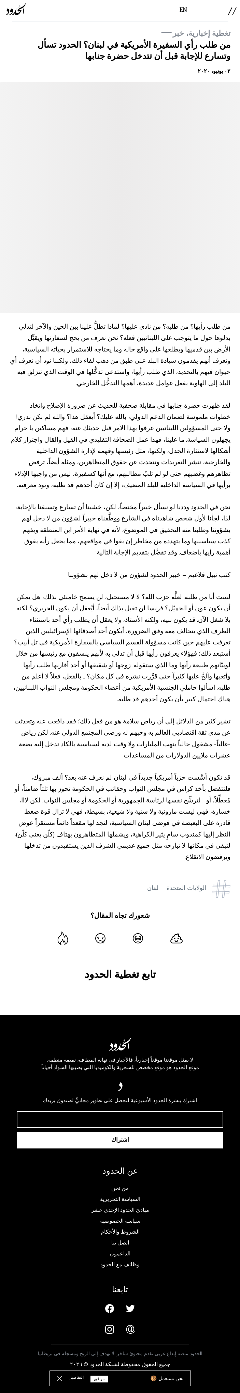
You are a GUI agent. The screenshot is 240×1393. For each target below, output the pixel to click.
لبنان (152, 888)
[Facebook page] (109, 1308)
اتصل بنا (120, 1242)
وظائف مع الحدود (120, 1264)
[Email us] (130, 1329)
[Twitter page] (130, 1308)
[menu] (232, 11)
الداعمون (120, 1253)
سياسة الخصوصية (120, 1221)
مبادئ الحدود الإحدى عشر (120, 1210)
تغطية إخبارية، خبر (201, 33)
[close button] (59, 1378)
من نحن (120, 1188)
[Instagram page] (109, 1329)
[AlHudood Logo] (15, 9)
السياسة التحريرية (120, 1199)
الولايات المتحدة (186, 888)
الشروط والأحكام (120, 1231)
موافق (99, 1378)
